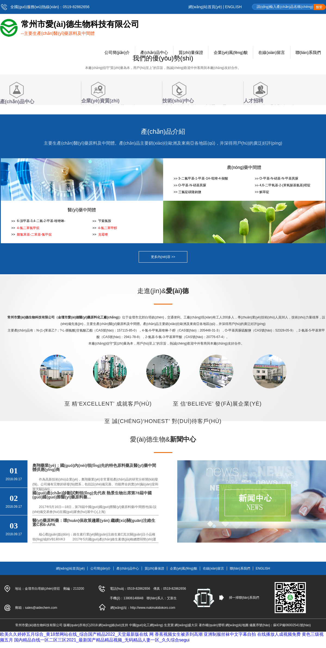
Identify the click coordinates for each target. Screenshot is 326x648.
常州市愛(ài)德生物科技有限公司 (38, 625)
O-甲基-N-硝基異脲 (192, 185)
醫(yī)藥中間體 (82, 210)
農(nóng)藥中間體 (244, 167)
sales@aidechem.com (41, 608)
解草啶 (264, 192)
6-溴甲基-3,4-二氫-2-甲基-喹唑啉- (40, 221)
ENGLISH (233, 7)
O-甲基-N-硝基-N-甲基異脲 (278, 178)
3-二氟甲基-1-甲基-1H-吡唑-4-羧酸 (203, 178)
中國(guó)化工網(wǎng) (146, 625)
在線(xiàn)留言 (213, 568)
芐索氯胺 (104, 221)
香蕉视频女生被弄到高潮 (179, 634)
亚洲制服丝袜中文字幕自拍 (230, 634)
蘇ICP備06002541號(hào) (292, 625)
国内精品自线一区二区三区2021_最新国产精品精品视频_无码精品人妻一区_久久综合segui (102, 640)
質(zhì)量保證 (154, 568)
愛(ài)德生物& (163, 439)
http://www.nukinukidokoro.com (152, 608)
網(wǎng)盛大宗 (186, 625)
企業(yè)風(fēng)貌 (183, 568)
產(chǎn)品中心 (127, 568)
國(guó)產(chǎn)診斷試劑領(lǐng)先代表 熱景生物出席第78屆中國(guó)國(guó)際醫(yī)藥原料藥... (92, 495)
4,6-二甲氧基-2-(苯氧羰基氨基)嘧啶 (284, 185)
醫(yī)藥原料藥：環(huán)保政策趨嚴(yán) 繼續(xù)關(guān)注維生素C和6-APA (93, 522)
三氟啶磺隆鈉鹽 (189, 192)
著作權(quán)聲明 (212, 625)
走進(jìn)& (163, 290)
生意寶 (169, 625)
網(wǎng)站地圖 (237, 625)
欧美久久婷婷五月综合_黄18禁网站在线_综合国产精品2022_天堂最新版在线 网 (77, 634)
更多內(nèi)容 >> (163, 257)
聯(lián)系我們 (240, 568)
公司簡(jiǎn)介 (100, 568)
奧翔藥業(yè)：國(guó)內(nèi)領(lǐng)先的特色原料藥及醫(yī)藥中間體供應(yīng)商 (94, 467)
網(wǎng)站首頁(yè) (205, 7)
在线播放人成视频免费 (279, 634)
